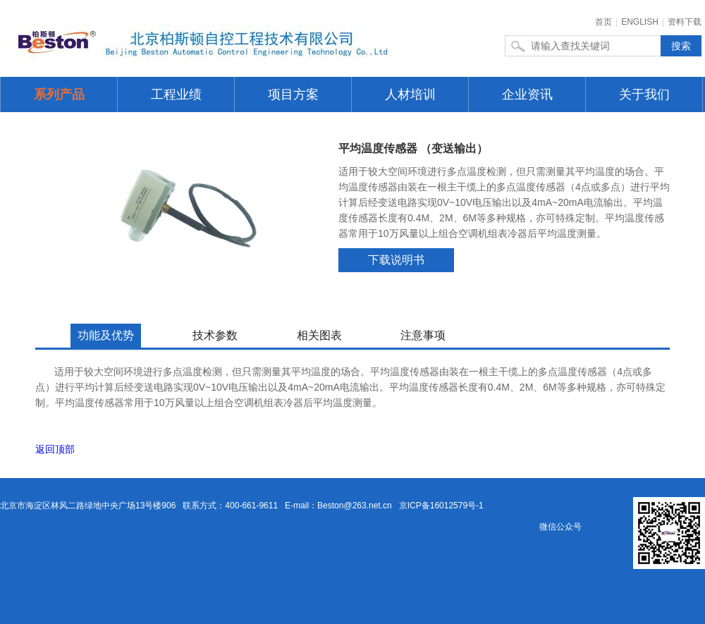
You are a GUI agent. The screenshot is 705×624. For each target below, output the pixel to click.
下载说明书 (396, 260)
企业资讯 (527, 94)
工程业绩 (176, 94)
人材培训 (410, 94)
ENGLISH (639, 22)
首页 (603, 22)
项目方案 (293, 94)
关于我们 (644, 94)
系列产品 (59, 94)
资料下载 (684, 22)
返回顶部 (55, 449)
